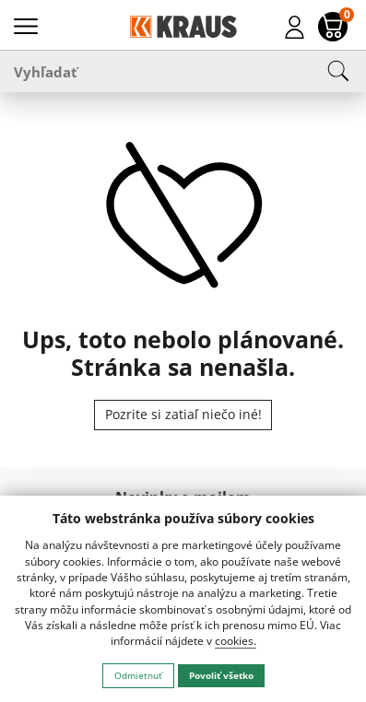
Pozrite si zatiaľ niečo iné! (183, 414)
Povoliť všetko (221, 675)
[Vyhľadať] (183, 71)
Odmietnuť (138, 675)
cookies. (235, 641)
